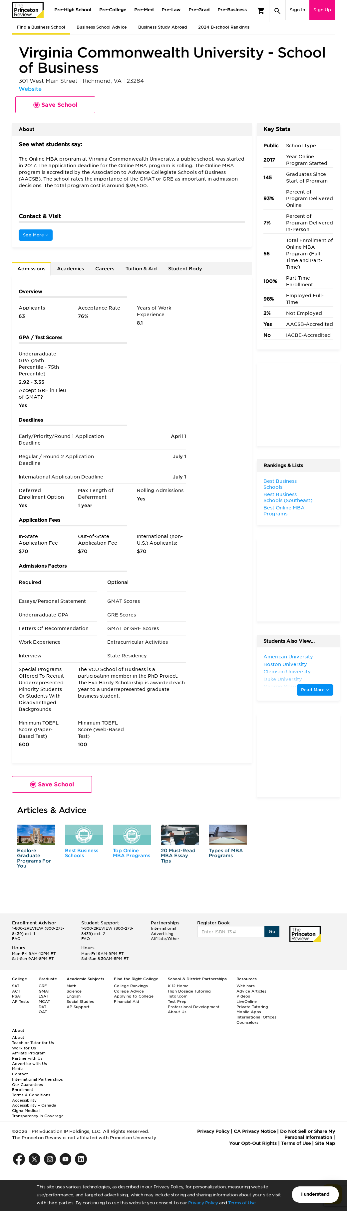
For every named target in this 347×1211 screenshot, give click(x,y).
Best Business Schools (81, 853)
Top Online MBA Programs (131, 853)
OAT (43, 1011)
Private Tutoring (252, 1007)
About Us (177, 1011)
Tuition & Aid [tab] (141, 268)
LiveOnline (246, 1001)
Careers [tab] (104, 268)
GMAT (44, 991)
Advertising (162, 933)
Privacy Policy (203, 1202)
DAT (42, 1007)
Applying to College (134, 996)
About (18, 1037)
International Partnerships (37, 1079)
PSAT (17, 996)
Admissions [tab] (31, 268)
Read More (315, 689)
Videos (243, 996)
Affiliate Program (29, 1053)
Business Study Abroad (162, 27)
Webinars (245, 986)
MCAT (44, 1001)
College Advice (129, 991)
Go (272, 931)
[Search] (277, 11)
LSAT (43, 996)
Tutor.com (177, 996)
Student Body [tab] (185, 268)
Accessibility (24, 1100)
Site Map (325, 1143)
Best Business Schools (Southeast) (287, 497)
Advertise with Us (29, 1063)
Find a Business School (41, 27)
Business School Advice (102, 27)
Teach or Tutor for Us (33, 1042)
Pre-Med (144, 9)
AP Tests (20, 1001)
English (74, 996)
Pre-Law (171, 9)
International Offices (256, 1017)
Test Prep (177, 1001)
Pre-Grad (198, 9)
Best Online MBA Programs (284, 510)
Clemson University (287, 671)
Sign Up (322, 9)
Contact (20, 1074)
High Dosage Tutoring (189, 991)
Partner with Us (27, 1058)
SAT (15, 986)
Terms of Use (241, 1202)
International (163, 928)
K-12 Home (178, 986)
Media (18, 1068)
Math (71, 986)
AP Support (78, 1007)
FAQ (16, 938)
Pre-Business (232, 9)
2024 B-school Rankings (223, 27)
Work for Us (24, 1048)
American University (288, 656)
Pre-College (112, 9)
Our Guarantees (27, 1084)
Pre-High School (72, 9)
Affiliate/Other (165, 938)
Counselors (247, 1022)
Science (74, 991)
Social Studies (80, 1001)
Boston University (285, 664)
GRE (43, 986)
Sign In (297, 9)
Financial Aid (126, 1001)
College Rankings (131, 986)
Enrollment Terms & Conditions (31, 1092)
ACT (16, 991)
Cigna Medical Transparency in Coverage (38, 1113)
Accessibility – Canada (34, 1105)
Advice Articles (251, 991)
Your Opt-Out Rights (253, 1143)
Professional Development (193, 1007)
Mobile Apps (248, 1011)
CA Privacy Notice (255, 1131)
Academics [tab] (70, 268)
